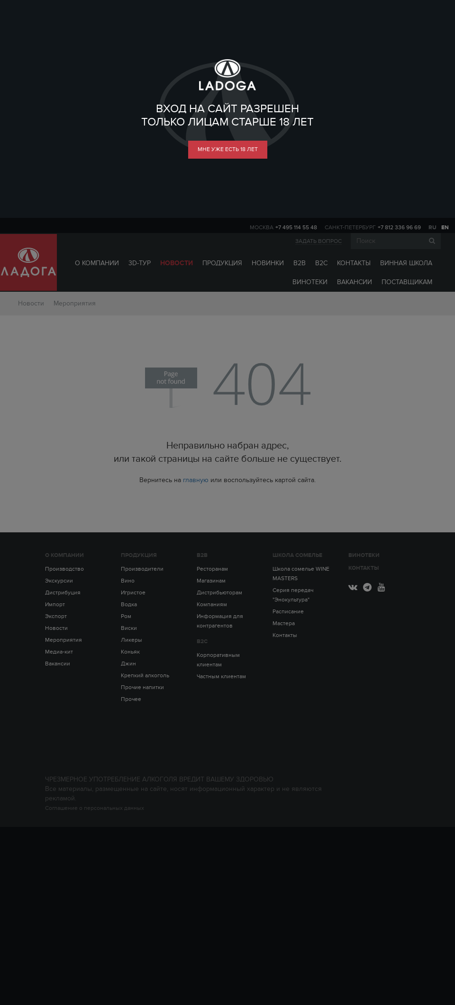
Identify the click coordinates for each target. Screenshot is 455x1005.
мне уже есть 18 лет (228, 149)
